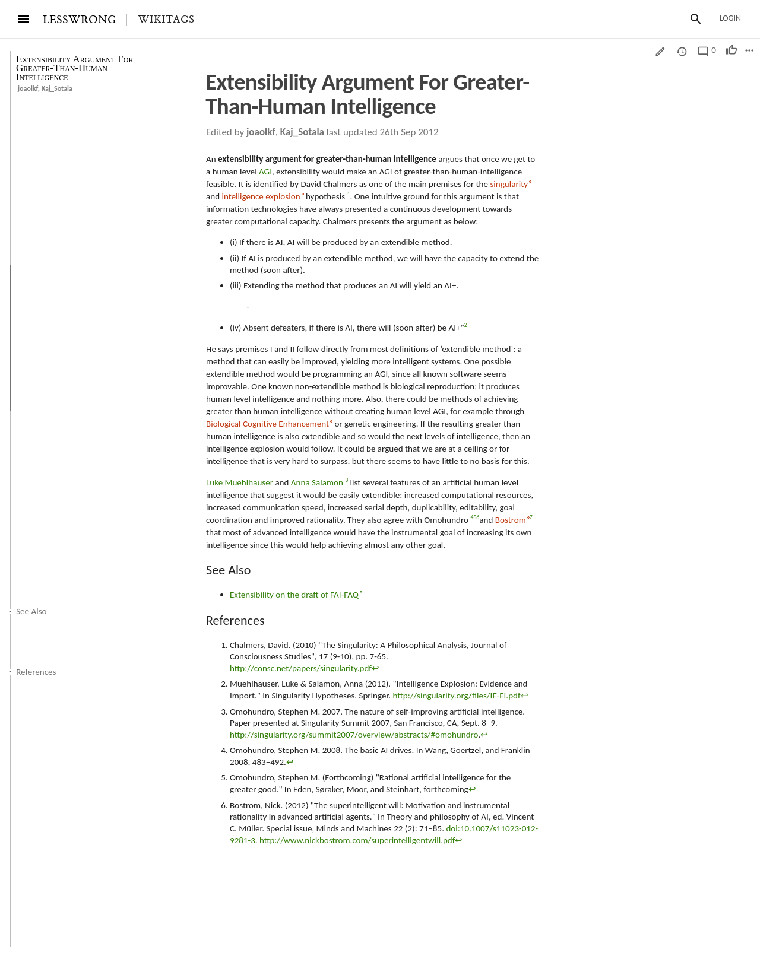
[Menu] (24, 19)
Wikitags (166, 19)
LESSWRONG (79, 20)
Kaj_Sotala (57, 88)
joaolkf (28, 88)
